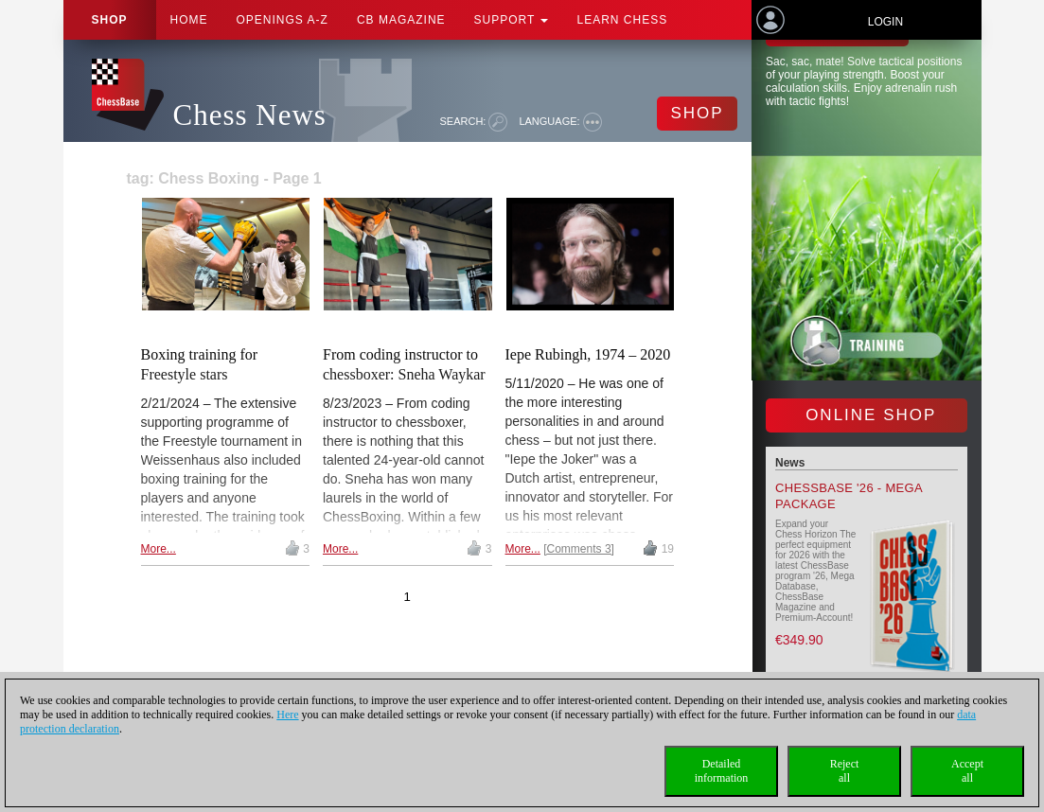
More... (158, 549)
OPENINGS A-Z (282, 19)
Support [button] (511, 19)
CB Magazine (401, 19)
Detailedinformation (722, 771)
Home (189, 19)
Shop (110, 19)
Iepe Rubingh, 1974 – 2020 (588, 354)
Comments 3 (579, 549)
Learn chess (621, 19)
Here (287, 714)
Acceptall (967, 771)
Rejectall (844, 771)
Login (885, 21)
